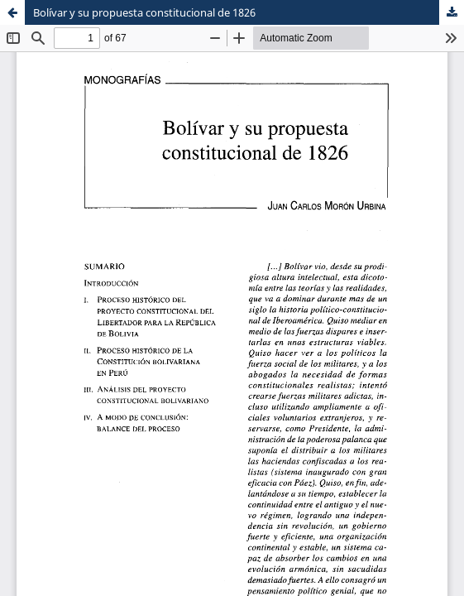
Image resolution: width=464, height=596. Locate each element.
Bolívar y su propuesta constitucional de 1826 (144, 12)
